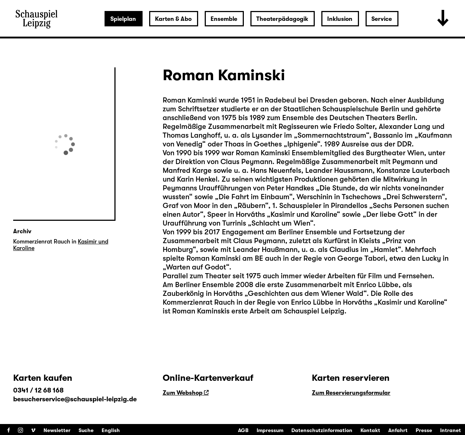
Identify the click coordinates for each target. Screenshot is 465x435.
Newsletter (57, 430)
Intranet (450, 430)
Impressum (270, 430)
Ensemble (224, 19)
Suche (86, 430)
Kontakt (370, 430)
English (111, 430)
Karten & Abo (173, 19)
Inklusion (339, 19)
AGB (243, 430)
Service (381, 19)
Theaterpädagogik (282, 19)
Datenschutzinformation (321, 430)
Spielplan (123, 19)
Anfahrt (398, 430)
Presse (424, 430)
